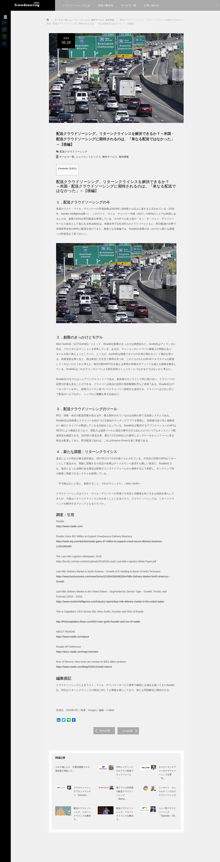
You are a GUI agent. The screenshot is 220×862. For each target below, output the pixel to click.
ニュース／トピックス (85, 158)
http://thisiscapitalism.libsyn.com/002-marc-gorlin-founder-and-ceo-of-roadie (96, 615)
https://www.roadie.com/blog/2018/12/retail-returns (82, 660)
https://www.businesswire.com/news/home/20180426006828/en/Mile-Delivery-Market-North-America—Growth (115, 575)
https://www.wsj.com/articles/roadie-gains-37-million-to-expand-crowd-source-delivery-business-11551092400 (114, 545)
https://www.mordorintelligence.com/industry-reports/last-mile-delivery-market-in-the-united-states (108, 595)
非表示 (70, 170)
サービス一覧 (128, 5)
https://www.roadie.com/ (67, 530)
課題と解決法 (105, 5)
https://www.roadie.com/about (70, 630)
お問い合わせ (151, 5)
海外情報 (121, 158)
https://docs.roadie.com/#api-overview (75, 645)
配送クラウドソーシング (71, 153)
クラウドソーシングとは (76, 5)
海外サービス (107, 158)
